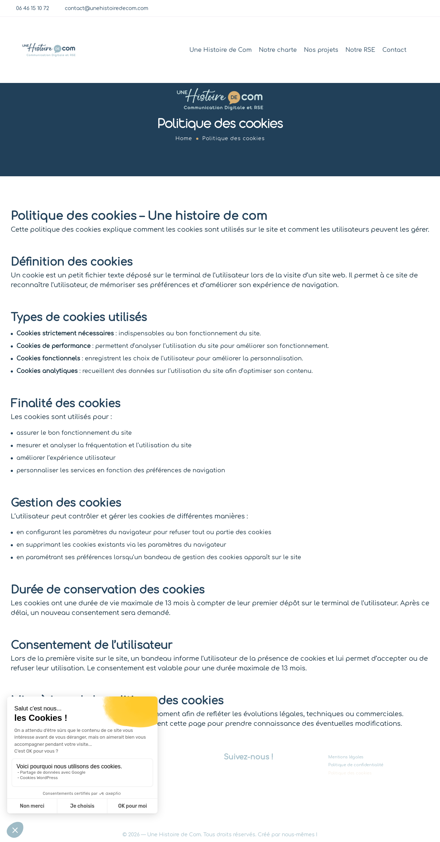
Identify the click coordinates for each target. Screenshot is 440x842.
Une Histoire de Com (220, 50)
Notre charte (278, 50)
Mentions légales (345, 757)
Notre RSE (360, 50)
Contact (394, 50)
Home (183, 138)
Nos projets (321, 50)
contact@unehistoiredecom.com (106, 8)
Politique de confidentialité (355, 765)
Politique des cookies (350, 772)
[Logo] (48, 50)
